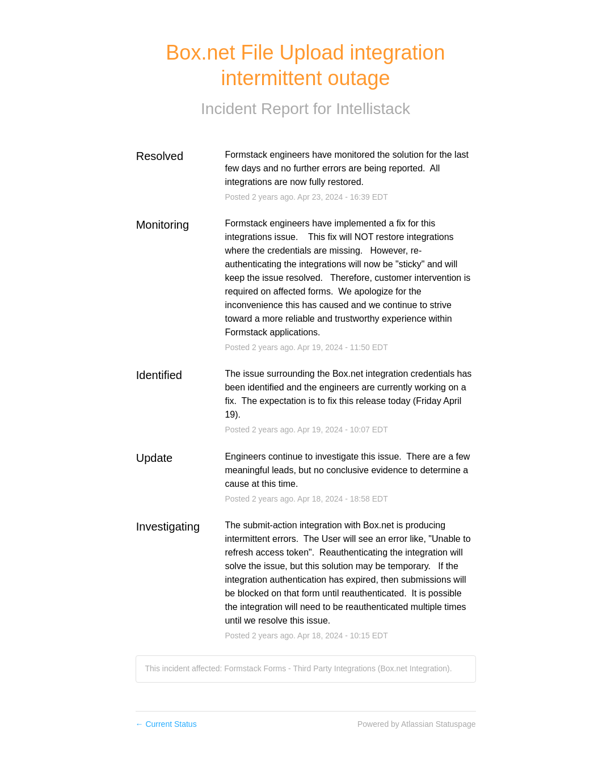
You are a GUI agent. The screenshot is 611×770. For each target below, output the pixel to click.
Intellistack (373, 108)
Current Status (166, 724)
